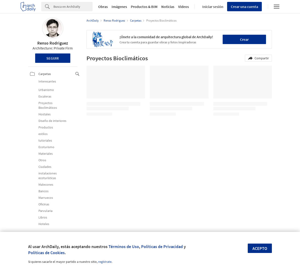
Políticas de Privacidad (162, 246)
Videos (183, 6)
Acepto (259, 248)
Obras (103, 6)
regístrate (105, 262)
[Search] (73, 6)
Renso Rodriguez (52, 43)
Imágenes (119, 6)
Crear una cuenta (244, 6)
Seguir (52, 58)
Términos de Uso (124, 246)
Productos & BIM (144, 6)
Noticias (167, 6)
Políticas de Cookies (46, 252)
